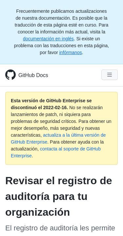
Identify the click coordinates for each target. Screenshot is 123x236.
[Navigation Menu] (109, 74)
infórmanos (70, 52)
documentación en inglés (48, 38)
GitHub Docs (33, 75)
